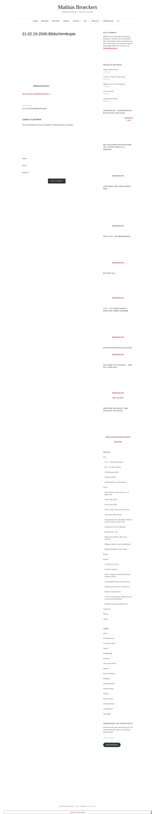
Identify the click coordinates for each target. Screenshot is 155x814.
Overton (106, 694)
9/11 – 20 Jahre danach (113, 467)
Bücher (44, 21)
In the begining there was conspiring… (118, 582)
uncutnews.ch (108, 709)
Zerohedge (107, 714)
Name (24, 158)
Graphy (82, 806)
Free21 (105, 648)
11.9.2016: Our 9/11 (111, 564)
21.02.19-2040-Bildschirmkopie (34, 109)
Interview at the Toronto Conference (117, 587)
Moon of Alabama (109, 673)
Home (35, 21)
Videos (66, 21)
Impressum (108, 21)
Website (25, 172)
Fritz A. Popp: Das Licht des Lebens (117, 509)
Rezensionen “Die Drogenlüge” (115, 527)
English (95, 21)
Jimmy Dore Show (109, 663)
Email (24, 165)
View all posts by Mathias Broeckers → (36, 94)
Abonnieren (112, 745)
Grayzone (106, 658)
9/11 (85, 21)
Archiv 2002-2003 (111, 499)
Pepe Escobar (108, 699)
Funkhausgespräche (112, 472)
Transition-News (108, 704)
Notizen (55, 21)
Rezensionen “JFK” (111, 532)
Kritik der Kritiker (110, 477)
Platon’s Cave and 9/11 (113, 592)
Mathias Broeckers (77, 7)
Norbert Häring (108, 689)
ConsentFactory (108, 638)
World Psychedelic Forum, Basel (116, 549)
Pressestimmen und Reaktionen (116, 482)
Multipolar (106, 678)
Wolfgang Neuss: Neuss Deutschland (117, 544)
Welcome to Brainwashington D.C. (116, 604)
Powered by (63, 806)
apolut (105, 633)
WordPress (70, 806)
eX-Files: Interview (111, 569)
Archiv (76, 21)
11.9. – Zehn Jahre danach (114, 462)
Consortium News (109, 643)
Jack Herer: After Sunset (113, 515)
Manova (106, 668)
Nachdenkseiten (108, 684)
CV (118, 21)
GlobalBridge (107, 653)
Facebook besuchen (110, 48)
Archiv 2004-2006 (111, 504)
